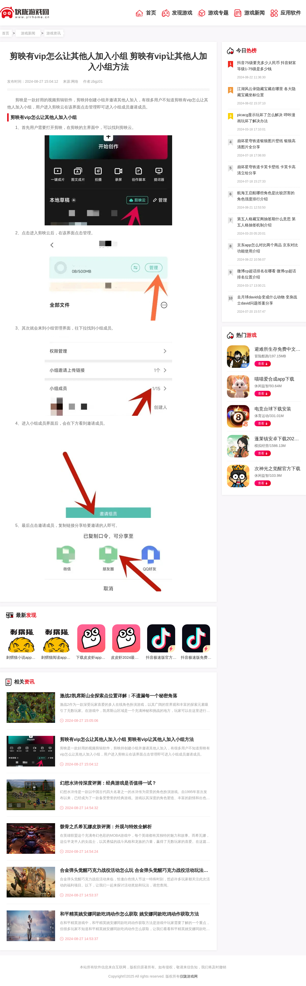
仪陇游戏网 (189, 976)
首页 (145, 13)
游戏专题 (212, 13)
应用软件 (285, 13)
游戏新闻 (249, 13)
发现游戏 (176, 13)
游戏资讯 (53, 33)
